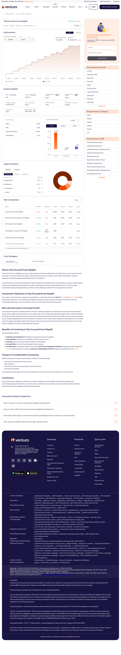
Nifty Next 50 (99, 500)
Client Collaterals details (89, 555)
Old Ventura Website (54, 468)
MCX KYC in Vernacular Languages (72, 553)
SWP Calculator (57, 496)
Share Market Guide (102, 457)
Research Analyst (66, 560)
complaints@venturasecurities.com (55, 574)
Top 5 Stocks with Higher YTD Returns (48, 524)
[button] (51, 125)
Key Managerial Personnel (97, 548)
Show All (102, 106)
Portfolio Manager (51, 560)
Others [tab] (17, 169)
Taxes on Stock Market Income (45, 508)
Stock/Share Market (81, 505)
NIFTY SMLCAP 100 (91, 503)
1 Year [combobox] (23, 39)
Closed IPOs (78, 464)
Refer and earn (105, 1)
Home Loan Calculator (72, 496)
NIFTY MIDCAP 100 (62, 503)
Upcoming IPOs (79, 461)
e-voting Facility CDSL (81, 546)
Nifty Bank (61, 500)
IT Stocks (47, 510)
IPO (75, 457)
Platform (72, 7)
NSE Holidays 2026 (92, 534)
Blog (96, 450)
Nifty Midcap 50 (48, 503)
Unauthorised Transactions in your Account (50, 543)
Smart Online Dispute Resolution (46, 548)
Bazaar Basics (99, 470)
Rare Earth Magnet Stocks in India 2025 (70, 519)
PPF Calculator (106, 496)
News (97, 454)
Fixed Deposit (79, 472)
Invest (28, 7)
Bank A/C (83, 548)
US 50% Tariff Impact (81, 527)
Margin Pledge (72, 543)
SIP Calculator (79, 498)
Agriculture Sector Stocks (89, 510)
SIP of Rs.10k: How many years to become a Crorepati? (54, 527)
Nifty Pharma (88, 500)
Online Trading (40, 505)
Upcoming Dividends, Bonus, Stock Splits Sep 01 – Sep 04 (55, 522)
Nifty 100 (38, 503)
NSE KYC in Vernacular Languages (46, 553)
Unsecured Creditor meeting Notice (72, 529)
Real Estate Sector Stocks (44, 515)
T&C (96, 477)
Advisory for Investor (85, 543)
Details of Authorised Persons (63, 550)
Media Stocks (74, 510)
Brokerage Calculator (64, 498)
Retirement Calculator (42, 496)
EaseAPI (55, 7)
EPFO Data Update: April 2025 (73, 524)
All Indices (38, 500)
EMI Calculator (51, 498)
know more (29, 1)
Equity (37, 562)
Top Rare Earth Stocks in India (45, 519)
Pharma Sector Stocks (42, 512)
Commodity (45, 562)
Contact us (51, 449)
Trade (37, 7)
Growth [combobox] (76, 25)
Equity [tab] (8, 169)
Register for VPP (52, 477)
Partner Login (51, 480)
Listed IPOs (78, 468)
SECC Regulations (41, 558)
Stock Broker (39, 560)
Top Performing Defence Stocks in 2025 (91, 522)
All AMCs (102, 177)
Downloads (99, 484)
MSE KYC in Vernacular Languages (46, 555)
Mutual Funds (10, 13)
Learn (81, 7)
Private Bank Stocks (59, 512)
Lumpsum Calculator (92, 498)
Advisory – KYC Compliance (44, 546)
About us (50, 445)
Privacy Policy (99, 480)
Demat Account (56, 505)
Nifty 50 (46, 500)
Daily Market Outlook (42, 517)
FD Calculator (39, 498)
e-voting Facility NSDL (63, 546)
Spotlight (46, 7)
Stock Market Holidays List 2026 (46, 534)
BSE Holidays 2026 (41, 536)
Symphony (38, 539)
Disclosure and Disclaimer (69, 548)
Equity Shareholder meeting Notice (47, 531)
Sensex (53, 500)
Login (93, 7)
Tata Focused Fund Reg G (23, 13)
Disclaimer (54, 562)
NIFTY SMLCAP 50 (76, 503)
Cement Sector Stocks (90, 512)
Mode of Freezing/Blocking (69, 555)
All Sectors (38, 510)
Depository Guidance (102, 543)
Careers (50, 452)
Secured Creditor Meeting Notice (46, 529)
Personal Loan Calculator (90, 496)
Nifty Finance (71, 500)
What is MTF (62, 508)
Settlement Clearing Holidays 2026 (71, 534)
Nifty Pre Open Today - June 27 (62, 517)
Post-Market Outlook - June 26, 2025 (87, 517)
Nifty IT (79, 500)
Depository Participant (81, 560)
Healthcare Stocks (73, 512)
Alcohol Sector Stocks (60, 510)
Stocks (76, 445)
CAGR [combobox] (73, 120)
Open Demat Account (109, 7)
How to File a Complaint (43, 550)
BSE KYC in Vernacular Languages (87, 550)
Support (116, 1)
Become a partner (90, 1)
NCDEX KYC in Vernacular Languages (98, 553)
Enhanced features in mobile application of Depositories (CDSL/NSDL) (59, 541)
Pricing (63, 7)
